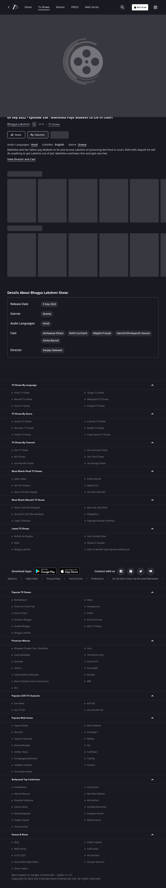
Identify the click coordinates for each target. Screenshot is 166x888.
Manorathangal (22, 745)
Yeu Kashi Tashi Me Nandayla (29, 514)
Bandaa (91, 674)
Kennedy (18, 661)
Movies (60, 7)
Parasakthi (92, 668)
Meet (16, 543)
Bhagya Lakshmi (18, 124)
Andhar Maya (21, 752)
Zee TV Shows (21, 450)
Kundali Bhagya (22, 626)
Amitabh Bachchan (96, 807)
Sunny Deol (93, 787)
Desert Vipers (21, 868)
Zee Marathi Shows (24, 463)
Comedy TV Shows (96, 421)
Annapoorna (93, 606)
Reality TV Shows (95, 428)
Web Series (92, 7)
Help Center (32, 578)
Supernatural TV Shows (99, 434)
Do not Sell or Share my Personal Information (135, 578)
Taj (88, 745)
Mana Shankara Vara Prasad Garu (31, 681)
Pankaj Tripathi (21, 820)
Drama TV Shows (23, 421)
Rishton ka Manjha (23, 536)
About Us (12, 578)
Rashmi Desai (94, 820)
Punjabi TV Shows (96, 406)
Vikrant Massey (22, 793)
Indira (90, 613)
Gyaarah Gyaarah (23, 738)
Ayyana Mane (21, 725)
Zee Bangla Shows (96, 463)
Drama (82, 145)
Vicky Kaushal (21, 826)
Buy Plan (140, 7)
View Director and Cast (21, 159)
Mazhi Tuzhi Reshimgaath (27, 507)
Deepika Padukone (23, 800)
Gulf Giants (92, 849)
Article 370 (92, 661)
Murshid (18, 732)
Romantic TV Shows (24, 428)
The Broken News (23, 771)
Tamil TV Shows (22, 406)
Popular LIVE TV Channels (26, 696)
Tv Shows (44, 7)
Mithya (90, 738)
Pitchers (91, 765)
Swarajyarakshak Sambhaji (100, 520)
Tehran (17, 668)
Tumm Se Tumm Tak (24, 606)
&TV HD (91, 703)
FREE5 (75, 7)
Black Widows (94, 725)
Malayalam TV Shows (98, 399)
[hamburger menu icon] (155, 7)
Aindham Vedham (23, 765)
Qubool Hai (92, 485)
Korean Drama (94, 619)
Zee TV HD (19, 710)
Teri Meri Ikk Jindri (96, 492)
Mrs (16, 688)
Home (28, 7)
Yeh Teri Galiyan (22, 485)
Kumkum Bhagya (22, 619)
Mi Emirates (93, 855)
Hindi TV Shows (22, 392)
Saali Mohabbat (22, 655)
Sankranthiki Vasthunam (26, 674)
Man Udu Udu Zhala (97, 507)
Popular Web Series (22, 718)
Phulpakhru (93, 514)
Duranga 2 (92, 732)
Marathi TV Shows (23, 399)
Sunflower (92, 752)
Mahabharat (20, 600)
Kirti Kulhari (93, 800)
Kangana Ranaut (95, 813)
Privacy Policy (53, 578)
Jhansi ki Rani (20, 613)
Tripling (91, 758)
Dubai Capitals (94, 842)
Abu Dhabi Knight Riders (26, 862)
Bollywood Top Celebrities (26, 779)
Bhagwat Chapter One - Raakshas (31, 648)
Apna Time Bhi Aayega (25, 492)
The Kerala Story (95, 655)
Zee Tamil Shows (95, 456)
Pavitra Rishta (94, 479)
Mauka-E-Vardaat (96, 543)
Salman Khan (21, 807)
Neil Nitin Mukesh (96, 793)
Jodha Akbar (20, 479)
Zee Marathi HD (95, 710)
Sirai (89, 648)
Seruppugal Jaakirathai (25, 758)
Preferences (97, 578)
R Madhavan (20, 787)
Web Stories (20, 849)
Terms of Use (76, 578)
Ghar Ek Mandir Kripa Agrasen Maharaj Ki (108, 549)
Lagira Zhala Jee (22, 520)
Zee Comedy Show (96, 536)
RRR (89, 681)
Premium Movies (21, 641)
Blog (16, 842)
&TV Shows (19, 456)
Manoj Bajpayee (22, 813)
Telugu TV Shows (95, 392)
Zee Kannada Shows (97, 450)
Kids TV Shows (94, 626)
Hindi (34, 145)
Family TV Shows (22, 434)
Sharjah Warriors (95, 862)
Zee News (19, 703)
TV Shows (54, 124)
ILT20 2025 (20, 855)
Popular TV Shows (21, 592)
